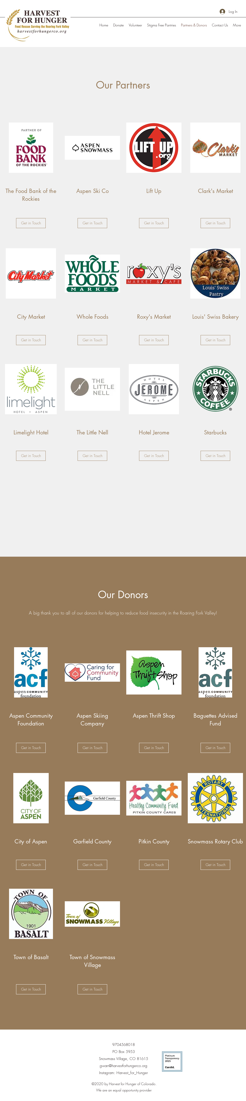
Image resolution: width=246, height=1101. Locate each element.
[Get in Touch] (31, 223)
